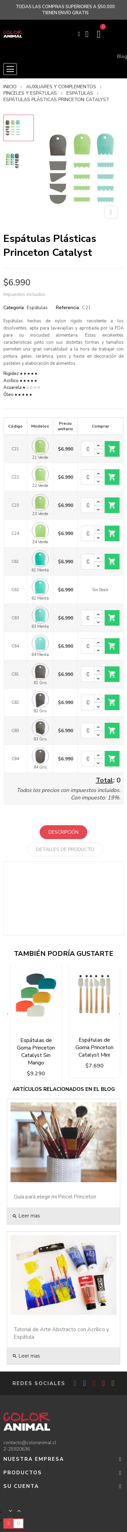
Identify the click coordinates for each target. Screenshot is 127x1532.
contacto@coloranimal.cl (29, 1442)
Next (119, 1012)
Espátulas (37, 307)
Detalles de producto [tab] (65, 849)
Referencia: (68, 307)
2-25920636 (16, 1449)
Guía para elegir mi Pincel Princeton (55, 1196)
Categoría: (14, 307)
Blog (122, 57)
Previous (7, 1012)
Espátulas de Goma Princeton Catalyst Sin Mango (36, 1051)
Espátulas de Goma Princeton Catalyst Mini (94, 1047)
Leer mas (26, 1215)
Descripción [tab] (63, 832)
